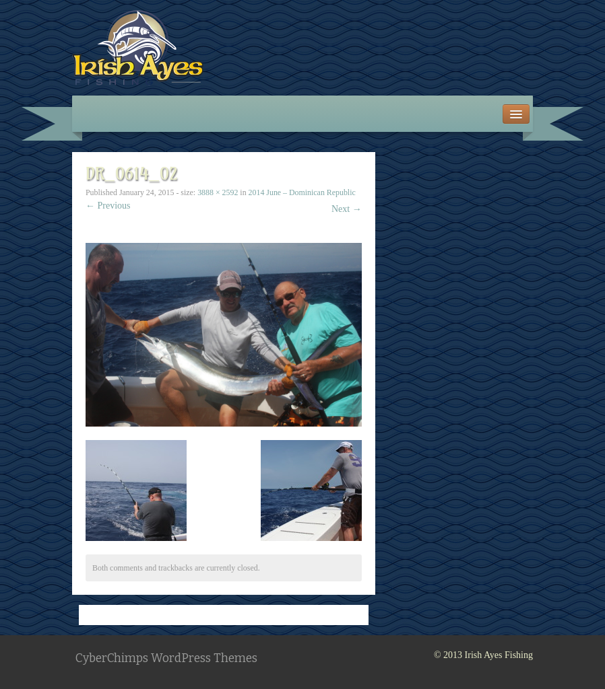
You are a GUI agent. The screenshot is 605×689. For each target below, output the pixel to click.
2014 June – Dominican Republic (302, 192)
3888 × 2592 (217, 192)
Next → (346, 209)
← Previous (108, 206)
